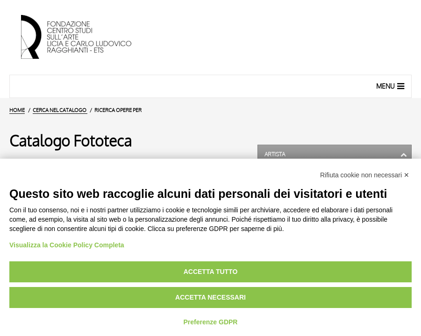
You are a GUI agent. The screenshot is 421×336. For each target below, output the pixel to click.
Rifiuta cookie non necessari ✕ (364, 175)
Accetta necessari (210, 297)
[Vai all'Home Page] (84, 37)
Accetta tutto (211, 271)
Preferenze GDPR (211, 322)
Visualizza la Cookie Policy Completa (66, 245)
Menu (391, 86)
